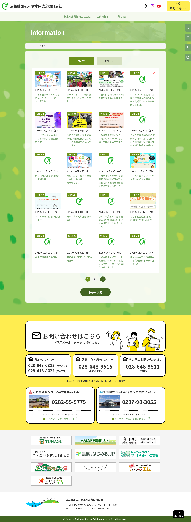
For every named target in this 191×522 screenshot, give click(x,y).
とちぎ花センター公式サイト (60, 418)
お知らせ (109, 60)
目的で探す (103, 16)
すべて (81, 61)
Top (32, 45)
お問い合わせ (178, 8)
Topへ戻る (96, 292)
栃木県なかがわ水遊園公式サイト (131, 418)
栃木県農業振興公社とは (77, 16)
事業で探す (121, 16)
